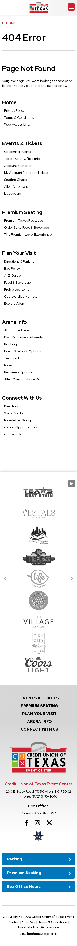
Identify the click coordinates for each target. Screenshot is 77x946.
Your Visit (39, 713)
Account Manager (18, 165)
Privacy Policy (14, 110)
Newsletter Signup (18, 420)
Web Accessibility (17, 124)
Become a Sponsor (18, 372)
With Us (39, 729)
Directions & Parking (19, 261)
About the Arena (17, 330)
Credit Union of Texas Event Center (38, 7)
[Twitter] (49, 823)
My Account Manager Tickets (26, 172)
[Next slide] (71, 578)
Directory (11, 406)
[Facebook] (27, 823)
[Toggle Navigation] (71, 7)
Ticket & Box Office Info (22, 159)
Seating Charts (15, 179)
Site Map (28, 922)
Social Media (13, 413)
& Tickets (39, 698)
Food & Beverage (17, 282)
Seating (39, 705)
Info (39, 721)
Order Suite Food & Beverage (26, 227)
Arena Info (14, 322)
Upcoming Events (17, 152)
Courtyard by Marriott (20, 296)
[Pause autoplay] (71, 483)
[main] (38, 236)
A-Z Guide (12, 275)
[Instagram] (37, 823)
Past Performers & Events (23, 337)
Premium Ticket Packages (23, 220)
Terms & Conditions (19, 117)
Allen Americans (16, 186)
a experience (38, 934)
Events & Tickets (22, 143)
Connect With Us (22, 398)
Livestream (12, 193)
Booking (10, 344)
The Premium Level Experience (28, 234)
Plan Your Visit (19, 253)
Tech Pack (12, 358)
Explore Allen (14, 303)
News (8, 365)
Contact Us (12, 434)
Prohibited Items (16, 289)
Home (11, 23)
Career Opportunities (20, 427)
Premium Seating (22, 212)
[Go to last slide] (5, 578)
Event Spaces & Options (22, 351)
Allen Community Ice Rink (23, 379)
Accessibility (50, 927)
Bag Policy (12, 268)
